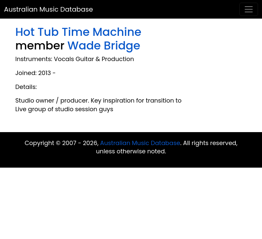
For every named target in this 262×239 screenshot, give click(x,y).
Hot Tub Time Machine (78, 32)
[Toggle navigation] (248, 9)
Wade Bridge (103, 45)
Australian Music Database (48, 9)
